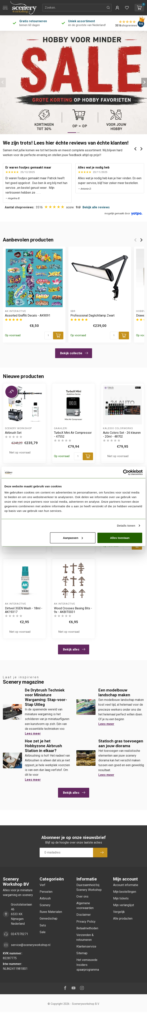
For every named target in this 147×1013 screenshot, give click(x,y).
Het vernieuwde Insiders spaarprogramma (87, 964)
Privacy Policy (86, 921)
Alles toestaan (120, 537)
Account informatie (125, 885)
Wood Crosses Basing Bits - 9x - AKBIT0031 (73, 610)
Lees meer (33, 733)
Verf (42, 885)
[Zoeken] (108, 7)
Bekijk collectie (74, 353)
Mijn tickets (121, 898)
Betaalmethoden (87, 928)
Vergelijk (119, 912)
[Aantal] (48, 335)
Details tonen (126, 525)
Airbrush (45, 898)
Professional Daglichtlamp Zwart (92, 315)
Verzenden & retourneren (85, 937)
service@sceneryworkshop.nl (30, 945)
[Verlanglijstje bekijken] (127, 7)
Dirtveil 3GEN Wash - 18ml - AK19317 (23, 610)
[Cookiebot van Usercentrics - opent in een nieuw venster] (126, 472)
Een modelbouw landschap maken (114, 692)
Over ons (82, 896)
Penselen (46, 892)
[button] (117, 7)
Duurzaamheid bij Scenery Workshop (89, 887)
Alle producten (122, 918)
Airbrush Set (13, 432)
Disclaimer (83, 914)
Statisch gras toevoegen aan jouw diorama (120, 743)
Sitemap (81, 953)
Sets (43, 925)
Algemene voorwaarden (85, 905)
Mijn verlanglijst (123, 905)
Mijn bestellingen (124, 892)
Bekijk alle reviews (96, 207)
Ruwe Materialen (51, 912)
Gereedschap (48, 918)
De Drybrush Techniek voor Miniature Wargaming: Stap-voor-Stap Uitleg (46, 697)
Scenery (45, 905)
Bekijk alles (74, 649)
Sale (43, 932)
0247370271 (19, 934)
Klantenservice (86, 946)
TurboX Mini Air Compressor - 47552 (73, 434)
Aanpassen (73, 537)
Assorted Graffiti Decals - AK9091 (27, 315)
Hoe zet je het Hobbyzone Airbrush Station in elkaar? (43, 746)
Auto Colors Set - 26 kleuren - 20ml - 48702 (122, 434)
